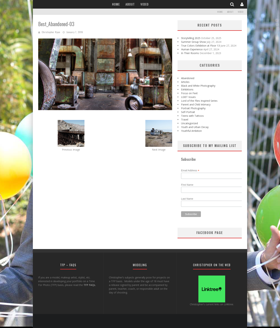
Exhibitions (187, 89)
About (130, 4)
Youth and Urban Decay (195, 127)
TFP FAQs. (90, 285)
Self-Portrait (188, 112)
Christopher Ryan (51, 32)
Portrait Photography (193, 108)
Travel (184, 119)
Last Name (187, 198)
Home (116, 4)
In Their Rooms (190, 53)
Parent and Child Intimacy (196, 104)
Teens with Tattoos (192, 115)
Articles (185, 82)
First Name (187, 184)
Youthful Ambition (191, 130)
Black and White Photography (198, 85)
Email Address (190, 170)
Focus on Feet (189, 93)
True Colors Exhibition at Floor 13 (200, 45)
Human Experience (192, 49)
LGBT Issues (188, 97)
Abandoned (187, 78)
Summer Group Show (193, 42)
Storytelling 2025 (190, 38)
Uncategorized (189, 123)
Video (145, 4)
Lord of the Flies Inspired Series (199, 100)
